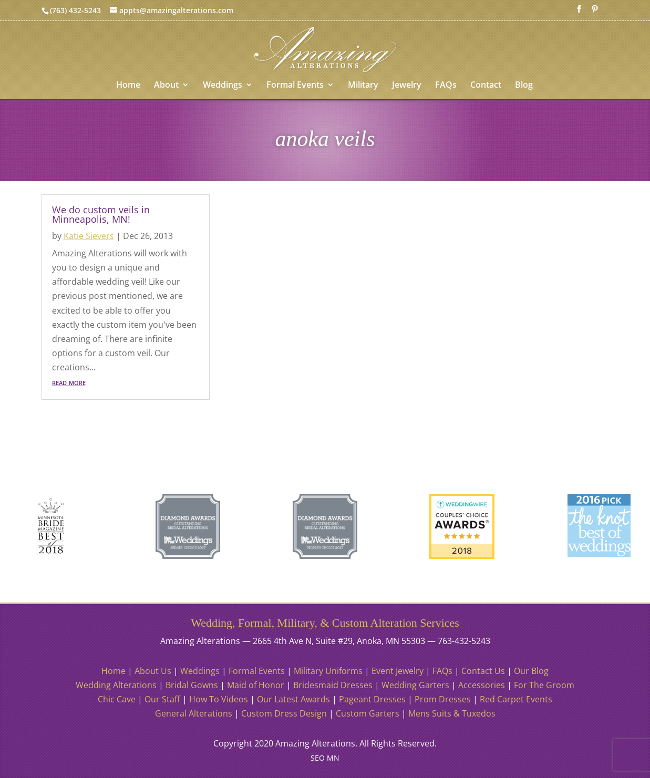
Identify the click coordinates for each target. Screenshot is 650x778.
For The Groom (544, 685)
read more (69, 382)
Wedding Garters (415, 685)
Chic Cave (117, 699)
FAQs (446, 85)
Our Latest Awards (293, 699)
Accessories (481, 685)
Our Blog (531, 671)
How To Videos (218, 699)
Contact (485, 85)
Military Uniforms (328, 671)
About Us (153, 671)
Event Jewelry (398, 671)
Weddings (222, 85)
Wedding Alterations (116, 685)
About (166, 85)
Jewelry (406, 85)
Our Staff (162, 699)
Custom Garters (367, 713)
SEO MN (325, 758)
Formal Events (295, 85)
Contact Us (483, 671)
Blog (524, 85)
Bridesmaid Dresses (333, 685)
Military (363, 85)
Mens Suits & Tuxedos (452, 713)
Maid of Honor (255, 685)
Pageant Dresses (372, 699)
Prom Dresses (443, 699)
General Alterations (193, 713)
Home (128, 85)
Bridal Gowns (192, 685)
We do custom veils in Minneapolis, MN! (101, 214)
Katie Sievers (89, 236)
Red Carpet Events (516, 699)
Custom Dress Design (284, 713)
